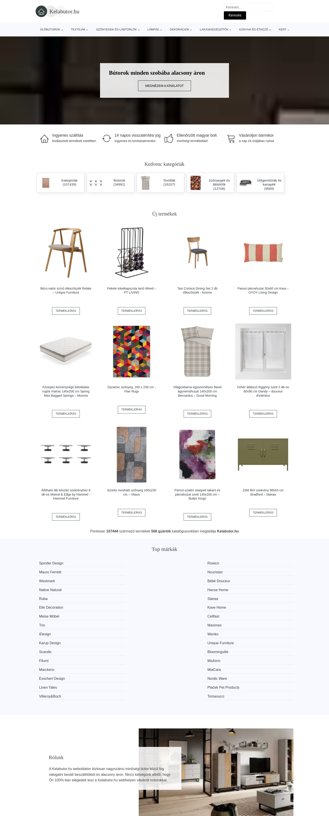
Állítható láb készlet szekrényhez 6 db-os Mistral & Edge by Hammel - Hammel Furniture (65, 494)
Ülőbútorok (50, 29)
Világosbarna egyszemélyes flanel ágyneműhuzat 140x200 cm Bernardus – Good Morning (197, 391)
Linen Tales (50, 622)
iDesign (47, 596)
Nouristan (247, 563)
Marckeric (48, 613)
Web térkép (143, 780)
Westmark (49, 571)
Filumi (178, 605)
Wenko (112, 596)
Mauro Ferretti (184, 563)
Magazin (141, 770)
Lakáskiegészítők (214, 29)
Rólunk (236, 770)
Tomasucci (248, 622)
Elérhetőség (240, 780)
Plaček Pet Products (123, 622)
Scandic (47, 605)
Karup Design (184, 596)
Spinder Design (53, 563)
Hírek (42, 780)
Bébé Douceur (118, 571)
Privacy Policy (145, 790)
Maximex (247, 588)
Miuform (246, 605)
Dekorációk (179, 29)
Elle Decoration (185, 580)
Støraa (112, 580)
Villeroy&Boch (184, 622)
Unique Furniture (253, 596)
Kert (282, 29)
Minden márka (49, 770)
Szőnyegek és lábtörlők (116, 29)
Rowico (113, 563)
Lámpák (153, 29)
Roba (45, 580)
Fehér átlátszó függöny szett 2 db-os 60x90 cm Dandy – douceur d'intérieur (263, 391)
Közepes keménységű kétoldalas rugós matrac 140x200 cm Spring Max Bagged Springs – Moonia (65, 391)
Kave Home (249, 580)
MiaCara (114, 613)
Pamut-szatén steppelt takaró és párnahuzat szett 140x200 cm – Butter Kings (197, 494)
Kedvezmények (50, 790)
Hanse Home (250, 571)
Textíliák (78, 29)
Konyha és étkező (253, 29)
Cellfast (113, 588)
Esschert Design (186, 613)
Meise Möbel (51, 588)
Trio (176, 588)
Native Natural (184, 571)
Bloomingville (117, 605)
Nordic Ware (249, 613)
